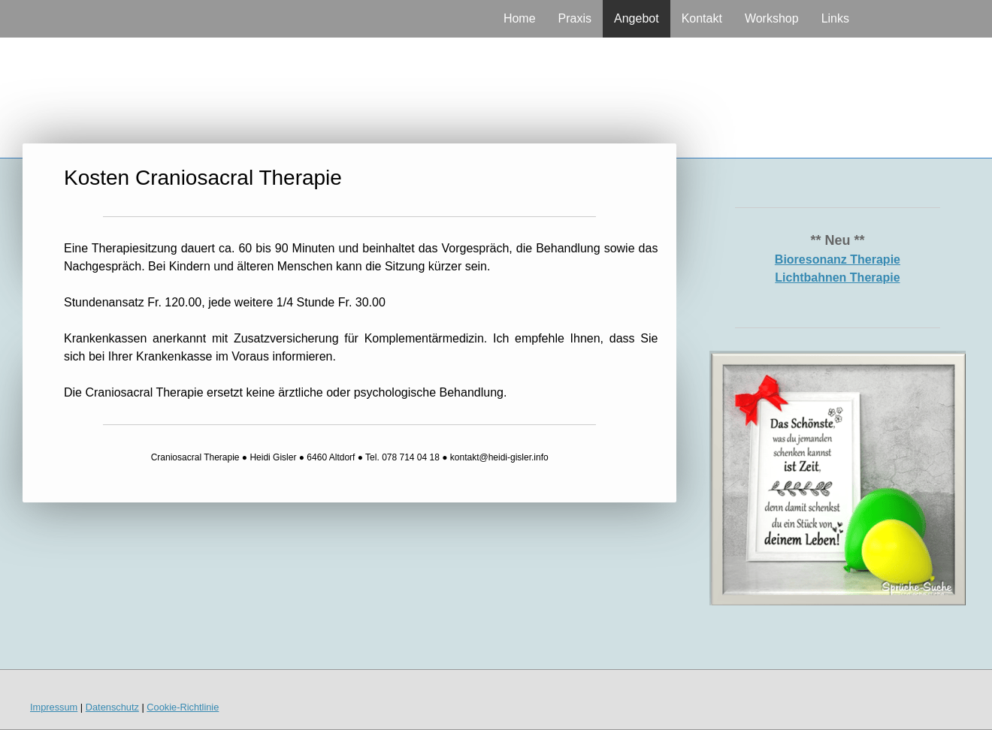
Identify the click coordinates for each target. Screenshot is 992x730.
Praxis (574, 18)
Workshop (772, 18)
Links (835, 18)
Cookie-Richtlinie (183, 707)
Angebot (636, 18)
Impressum (53, 707)
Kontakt (702, 18)
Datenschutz (112, 707)
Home (520, 18)
